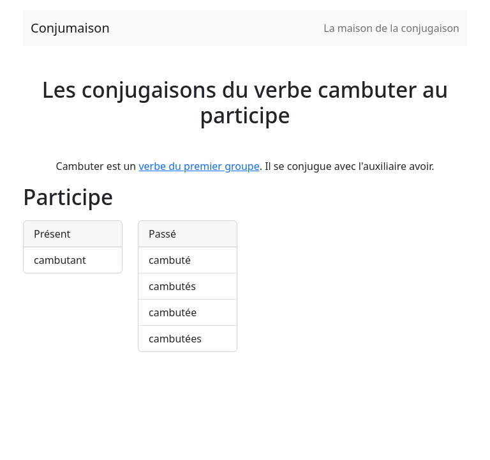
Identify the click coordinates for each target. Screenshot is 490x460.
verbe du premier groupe (198, 166)
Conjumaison (70, 27)
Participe (68, 196)
